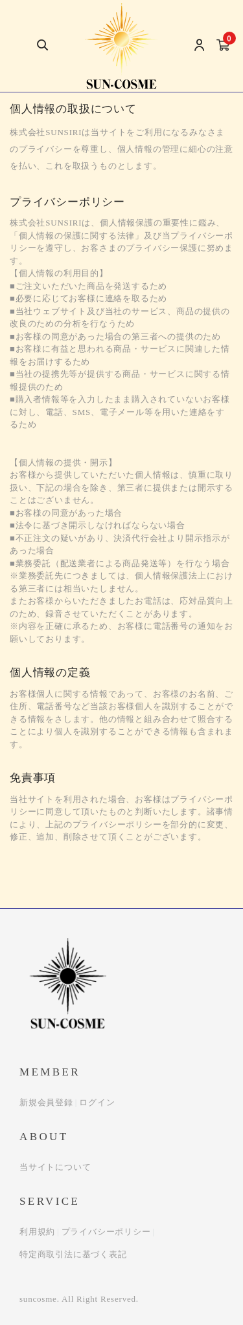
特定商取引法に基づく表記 (73, 1254)
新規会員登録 (46, 1102)
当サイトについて (55, 1167)
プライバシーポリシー (106, 1231)
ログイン (97, 1102)
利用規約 (37, 1231)
